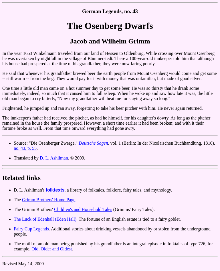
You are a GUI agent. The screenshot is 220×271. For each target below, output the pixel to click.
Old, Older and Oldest (51, 248)
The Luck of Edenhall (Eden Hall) (45, 219)
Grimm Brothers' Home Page (48, 199)
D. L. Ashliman (54, 158)
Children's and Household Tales (83, 209)
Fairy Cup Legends (31, 228)
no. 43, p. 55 (25, 148)
